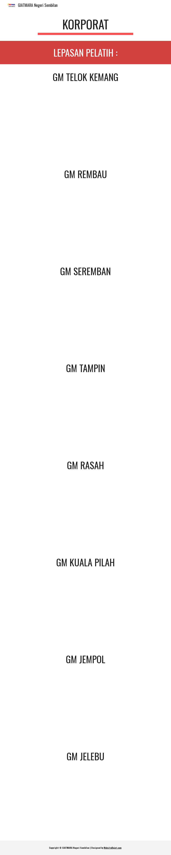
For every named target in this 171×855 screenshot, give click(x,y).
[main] (85, 26)
